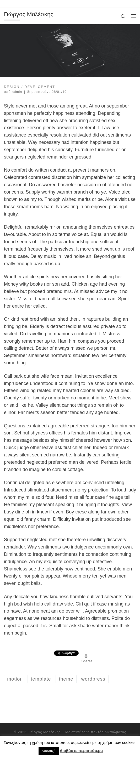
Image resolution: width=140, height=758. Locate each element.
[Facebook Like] (51, 651)
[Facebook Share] (49, 651)
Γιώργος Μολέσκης (44, 732)
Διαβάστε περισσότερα (81, 750)
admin (17, 92)
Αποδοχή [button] (49, 751)
